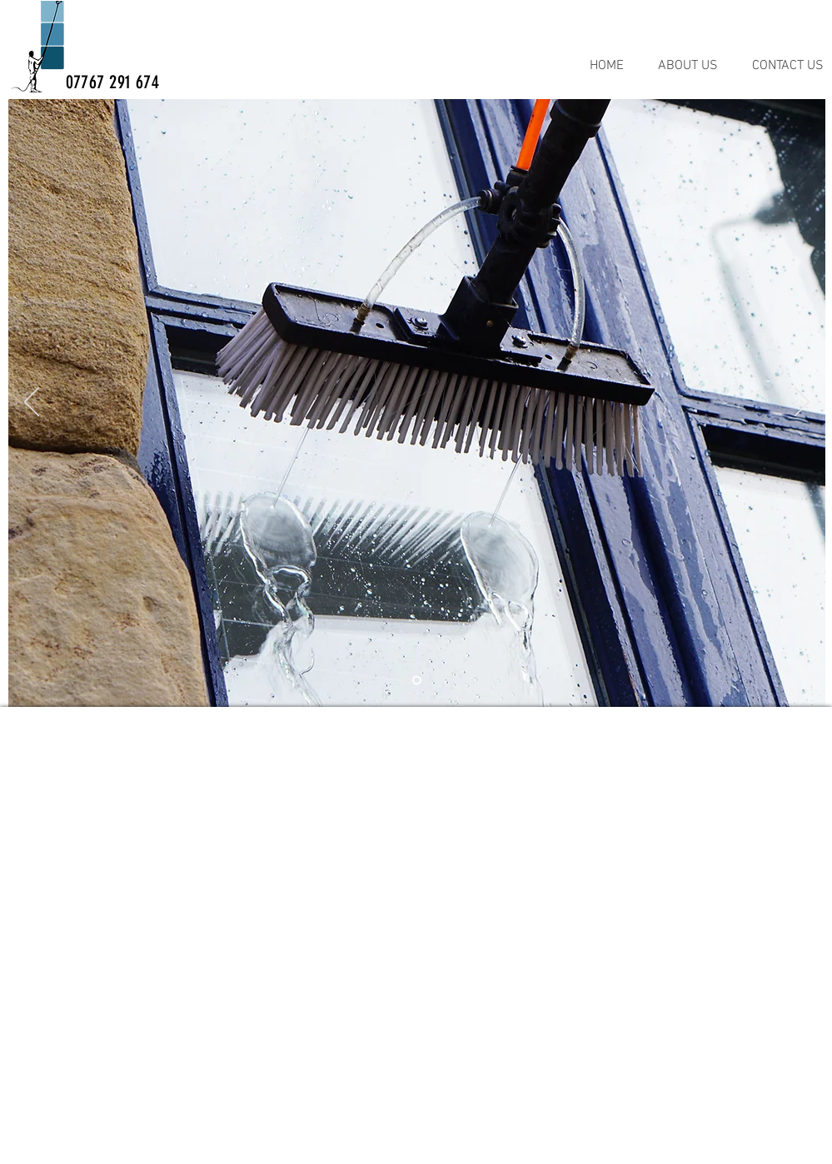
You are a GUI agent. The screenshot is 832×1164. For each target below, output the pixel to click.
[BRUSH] (416, 680)
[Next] (802, 403)
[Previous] (31, 403)
